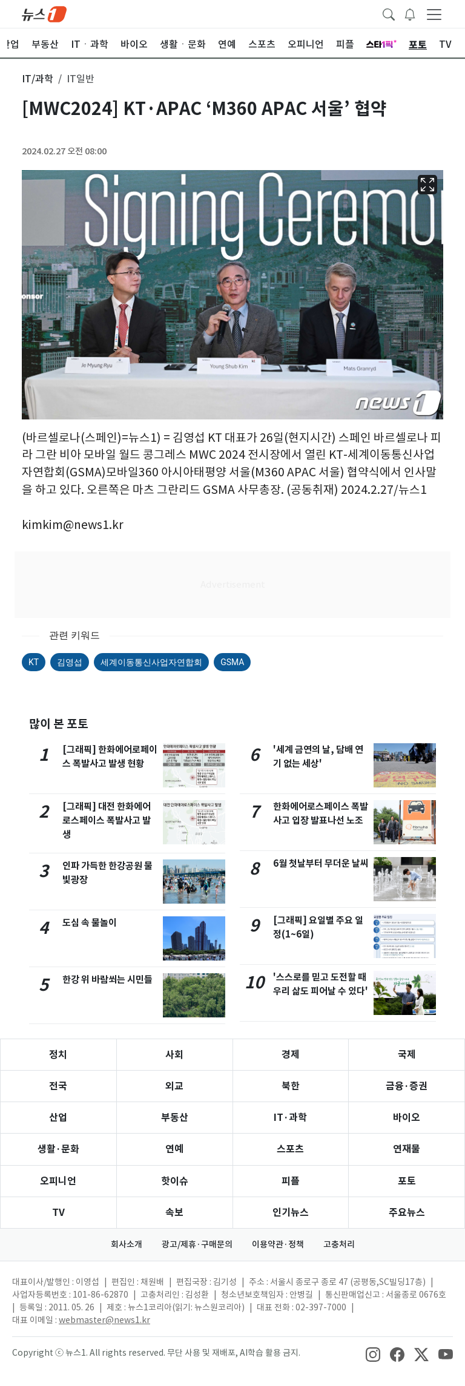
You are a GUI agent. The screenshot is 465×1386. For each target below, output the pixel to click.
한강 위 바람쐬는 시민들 (107, 979)
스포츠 (290, 1149)
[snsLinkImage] (373, 1354)
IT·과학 (290, 1117)
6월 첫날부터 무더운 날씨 (321, 863)
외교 (174, 1086)
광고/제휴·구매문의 (197, 1244)
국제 (407, 1054)
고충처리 (339, 1244)
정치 (58, 1054)
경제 (291, 1054)
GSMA (232, 662)
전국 (58, 1086)
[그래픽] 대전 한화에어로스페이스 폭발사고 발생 (106, 820)
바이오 (406, 1117)
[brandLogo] (44, 13)
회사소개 (126, 1244)
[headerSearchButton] (389, 13)
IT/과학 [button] (37, 79)
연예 (174, 1149)
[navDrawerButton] (434, 14)
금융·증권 (406, 1086)
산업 (58, 1117)
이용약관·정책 (278, 1244)
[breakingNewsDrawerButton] (410, 13)
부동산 (174, 1117)
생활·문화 (58, 1149)
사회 (174, 1054)
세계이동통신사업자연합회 (151, 662)
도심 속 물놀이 (89, 922)
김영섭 (69, 662)
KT (33, 662)
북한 (291, 1086)
